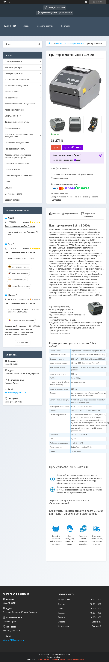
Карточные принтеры (14, 110)
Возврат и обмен (12, 200)
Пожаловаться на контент (48, 659)
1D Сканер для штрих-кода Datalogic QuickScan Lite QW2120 (23, 310)
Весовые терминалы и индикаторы (20, 104)
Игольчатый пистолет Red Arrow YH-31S (23, 233)
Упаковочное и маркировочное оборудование (19, 135)
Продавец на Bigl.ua (54, 657)
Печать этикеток (12, 170)
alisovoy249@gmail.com (15, 392)
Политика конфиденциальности (71, 659)
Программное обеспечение (17, 164)
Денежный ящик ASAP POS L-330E (22, 258)
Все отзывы (22, 343)
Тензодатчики (11, 98)
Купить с (72, 147)
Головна (25, 26)
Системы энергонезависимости (19, 176)
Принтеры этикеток (13, 61)
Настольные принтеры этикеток (69, 44)
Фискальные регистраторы (17, 122)
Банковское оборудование (17, 143)
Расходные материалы (15, 149)
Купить (56, 148)
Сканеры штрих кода (14, 73)
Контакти (65, 26)
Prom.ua (66, 654)
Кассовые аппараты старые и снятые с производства (18, 156)
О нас (7, 182)
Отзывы (8, 188)
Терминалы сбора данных (16, 85)
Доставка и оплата (13, 194)
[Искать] (39, 44)
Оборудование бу (13, 116)
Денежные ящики (13, 128)
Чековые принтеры (13, 67)
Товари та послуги (44, 26)
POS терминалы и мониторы (17, 79)
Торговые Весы (12, 92)
